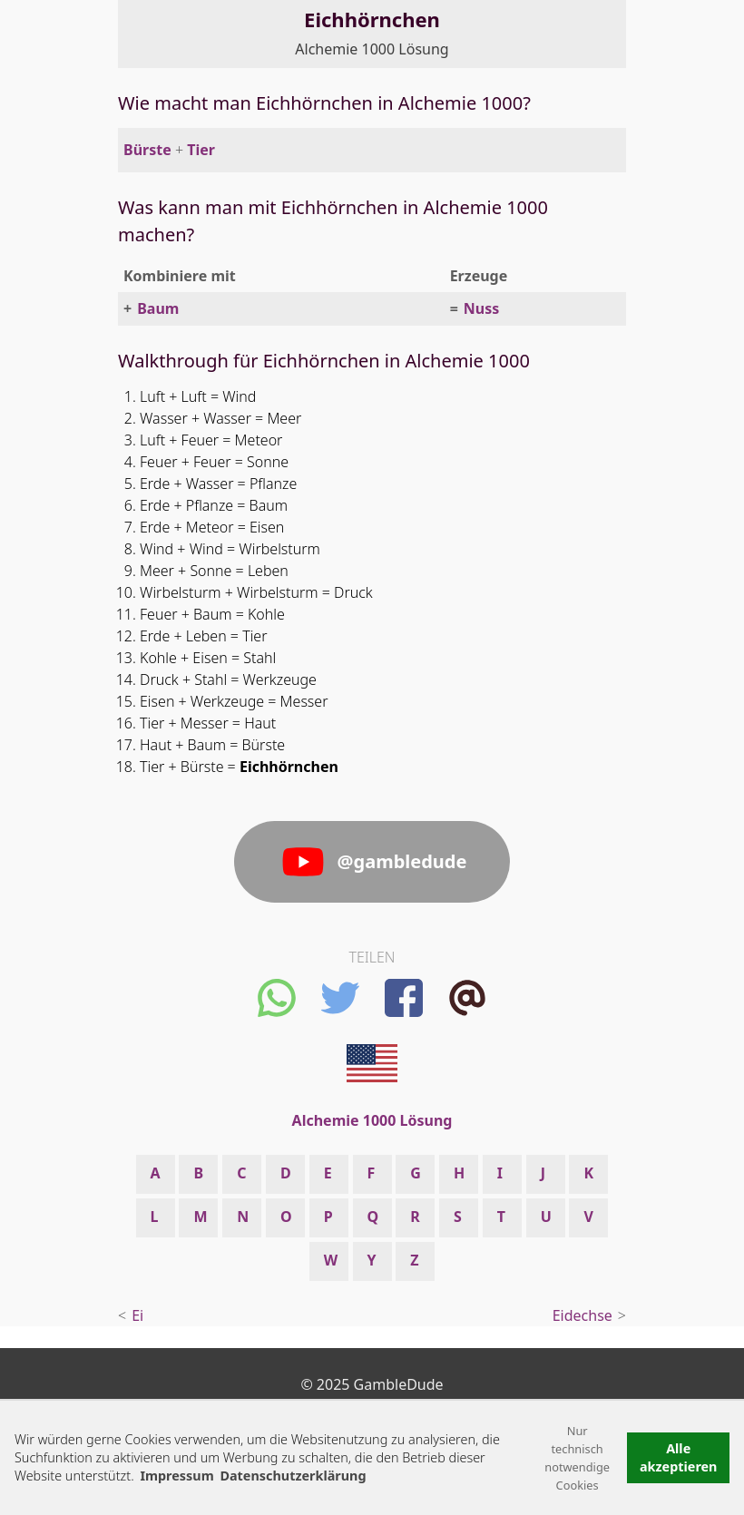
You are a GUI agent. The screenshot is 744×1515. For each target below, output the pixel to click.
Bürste (147, 150)
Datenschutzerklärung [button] (293, 1475)
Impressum (176, 1475)
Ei (137, 1315)
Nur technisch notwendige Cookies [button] (577, 1457)
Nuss (481, 308)
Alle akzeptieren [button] (679, 1457)
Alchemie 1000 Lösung (371, 49)
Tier (201, 150)
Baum (158, 308)
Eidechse (582, 1315)
